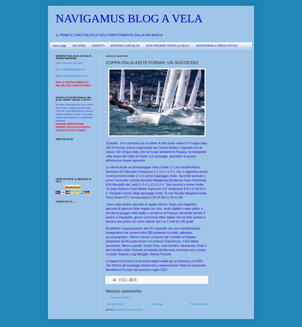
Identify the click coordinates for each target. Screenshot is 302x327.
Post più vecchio (198, 304)
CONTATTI (98, 45)
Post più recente (115, 304)
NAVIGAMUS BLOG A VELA (129, 18)
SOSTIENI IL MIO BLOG (125, 45)
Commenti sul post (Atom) (129, 309)
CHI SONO (79, 45)
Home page (59, 45)
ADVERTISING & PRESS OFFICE (216, 45)
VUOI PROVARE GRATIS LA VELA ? (168, 45)
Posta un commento (121, 297)
